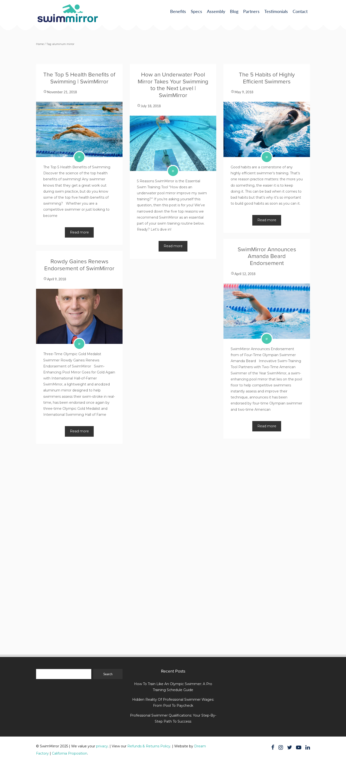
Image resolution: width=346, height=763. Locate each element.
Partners (251, 11)
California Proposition (69, 753)
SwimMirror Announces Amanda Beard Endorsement (267, 256)
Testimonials (276, 11)
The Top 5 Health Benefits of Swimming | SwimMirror (79, 78)
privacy (102, 746)
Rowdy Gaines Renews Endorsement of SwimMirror (79, 264)
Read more (79, 232)
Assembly (216, 11)
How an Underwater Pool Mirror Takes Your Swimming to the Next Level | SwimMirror (173, 84)
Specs (196, 11)
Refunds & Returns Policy (148, 746)
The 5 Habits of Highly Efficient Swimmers (267, 78)
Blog (234, 11)
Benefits (178, 11)
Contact (300, 11)
